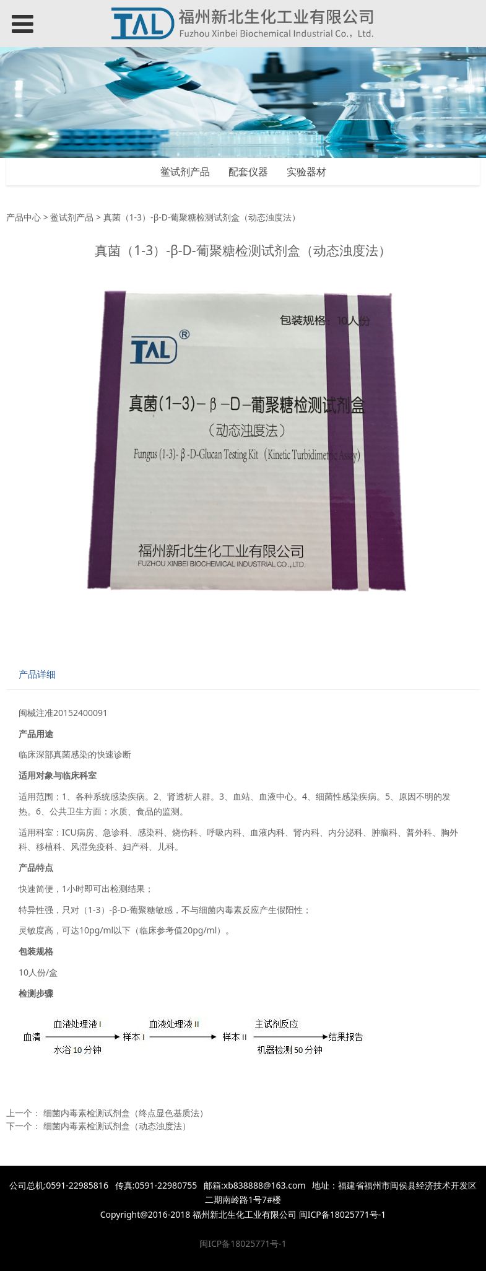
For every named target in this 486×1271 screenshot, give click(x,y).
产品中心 (23, 217)
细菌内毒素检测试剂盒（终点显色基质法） (125, 1113)
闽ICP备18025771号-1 (243, 1243)
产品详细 (37, 674)
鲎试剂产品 (185, 171)
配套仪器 (248, 171)
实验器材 (306, 171)
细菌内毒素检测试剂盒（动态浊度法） (117, 1126)
